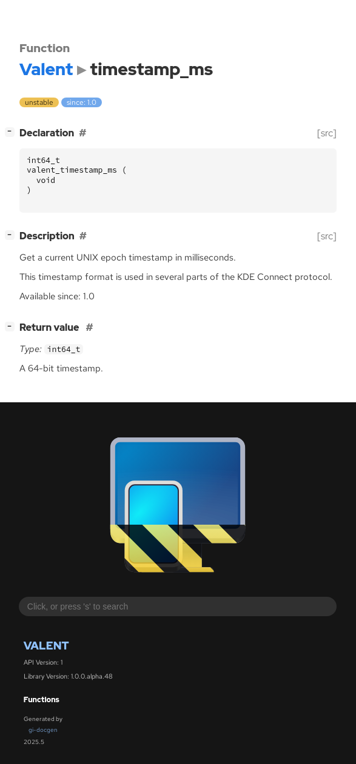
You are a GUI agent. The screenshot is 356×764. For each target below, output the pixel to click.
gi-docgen (43, 730)
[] (12, 132)
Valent (46, 645)
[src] (327, 133)
